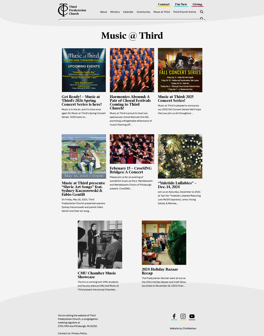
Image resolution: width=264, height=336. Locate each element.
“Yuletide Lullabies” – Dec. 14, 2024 (177, 181)
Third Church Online (184, 11)
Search (201, 11)
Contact (164, 4)
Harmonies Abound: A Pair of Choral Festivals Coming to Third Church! (130, 99)
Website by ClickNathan (183, 324)
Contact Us (64, 329)
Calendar (128, 11)
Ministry (115, 11)
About (103, 11)
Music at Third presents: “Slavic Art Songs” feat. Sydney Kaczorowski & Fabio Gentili (83, 185)
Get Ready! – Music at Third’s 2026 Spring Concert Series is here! (82, 97)
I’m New (181, 4)
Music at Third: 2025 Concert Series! (176, 95)
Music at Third (162, 11)
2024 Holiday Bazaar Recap (160, 267)
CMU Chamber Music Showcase (97, 271)
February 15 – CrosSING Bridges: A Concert (131, 166)
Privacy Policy (79, 329)
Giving (197, 4)
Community (143, 11)
